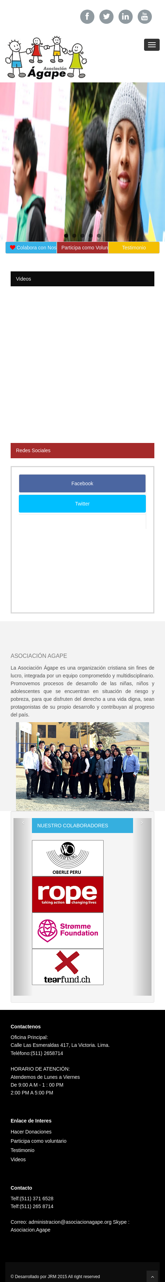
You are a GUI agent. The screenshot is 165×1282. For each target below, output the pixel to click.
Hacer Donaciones (31, 1132)
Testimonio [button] (134, 247)
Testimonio (22, 1150)
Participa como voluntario (38, 1141)
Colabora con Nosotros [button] (33, 247)
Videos (18, 1159)
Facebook (82, 483)
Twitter (82, 504)
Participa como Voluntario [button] (84, 247)
